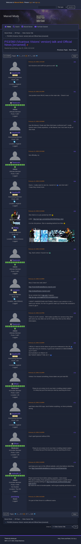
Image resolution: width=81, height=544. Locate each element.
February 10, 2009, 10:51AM (36, 61)
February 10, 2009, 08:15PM (36, 91)
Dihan (16, 384)
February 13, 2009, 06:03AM (36, 496)
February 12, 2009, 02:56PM (36, 342)
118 (34, 56)
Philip (16, 228)
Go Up (6, 514)
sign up (37, 2)
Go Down (7, 56)
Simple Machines (19, 540)
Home (8, 27)
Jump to (48, 526)
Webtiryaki (13, 538)
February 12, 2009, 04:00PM (36, 432)
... (21, 56)
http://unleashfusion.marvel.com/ (39, 291)
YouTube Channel (41, 27)
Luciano (16, 290)
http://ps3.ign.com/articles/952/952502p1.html (48, 219)
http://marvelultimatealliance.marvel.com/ (42, 287)
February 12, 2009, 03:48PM (36, 402)
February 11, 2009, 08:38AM (36, 121)
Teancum (16, 103)
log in (31, 2)
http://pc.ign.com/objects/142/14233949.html (43, 297)
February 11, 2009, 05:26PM (36, 181)
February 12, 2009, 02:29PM (36, 279)
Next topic (73, 50)
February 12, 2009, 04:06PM (36, 462)
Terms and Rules (65, 538)
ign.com (45, 295)
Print (75, 56)
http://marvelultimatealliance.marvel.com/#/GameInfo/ (49, 468)
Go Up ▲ (74, 538)
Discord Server (27, 27)
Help (59, 538)
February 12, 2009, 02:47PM (36, 313)
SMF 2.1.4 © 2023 (9, 540)
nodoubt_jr (16, 473)
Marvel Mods (11, 16)
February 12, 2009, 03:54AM (36, 249)
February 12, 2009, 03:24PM (36, 372)
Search (16, 27)
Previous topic (62, 50)
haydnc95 (16, 73)
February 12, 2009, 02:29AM (36, 211)
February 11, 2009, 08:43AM (36, 151)
